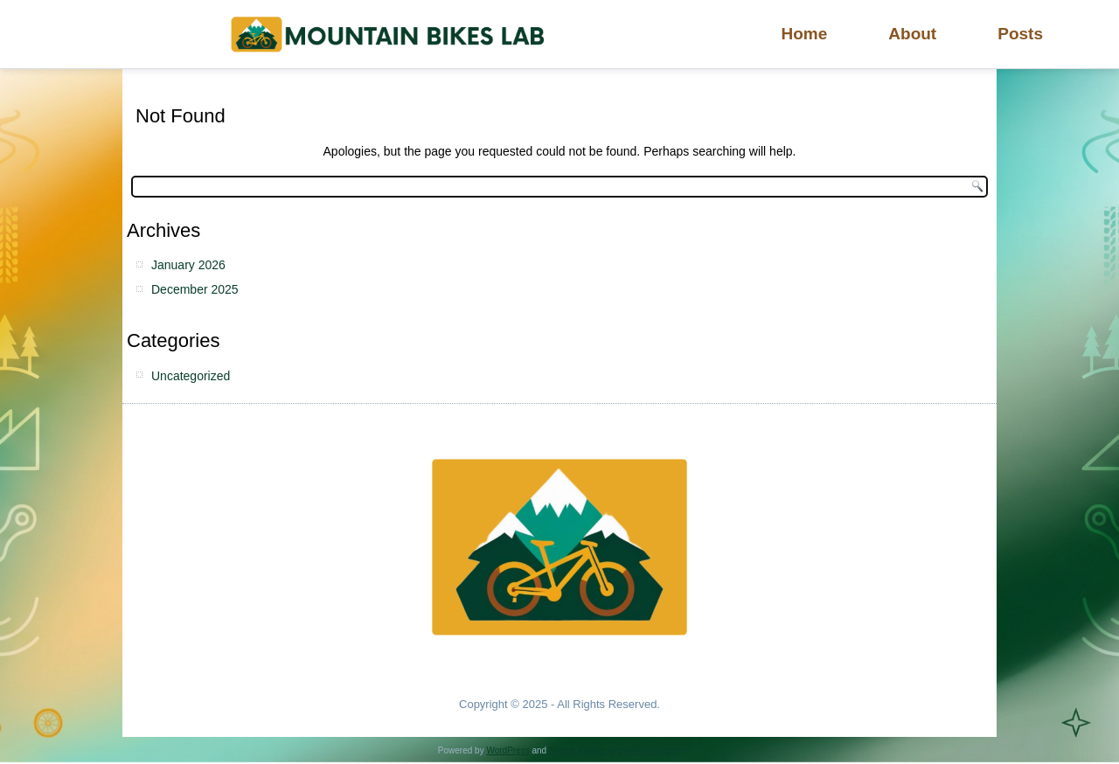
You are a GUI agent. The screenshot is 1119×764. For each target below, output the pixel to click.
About (912, 33)
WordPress (507, 750)
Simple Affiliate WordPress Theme (615, 750)
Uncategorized (190, 376)
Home (805, 33)
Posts (1020, 33)
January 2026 (188, 265)
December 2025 (195, 289)
